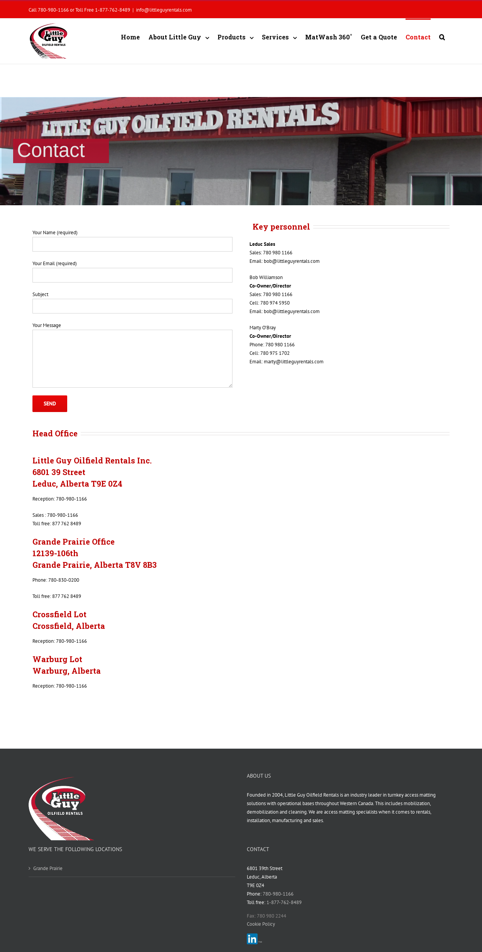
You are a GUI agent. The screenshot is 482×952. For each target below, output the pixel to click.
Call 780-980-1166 (49, 9)
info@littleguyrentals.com (164, 9)
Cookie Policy (261, 924)
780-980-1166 (277, 894)
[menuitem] (130, 36)
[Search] (442, 36)
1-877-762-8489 (112, 9)
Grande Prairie (48, 868)
